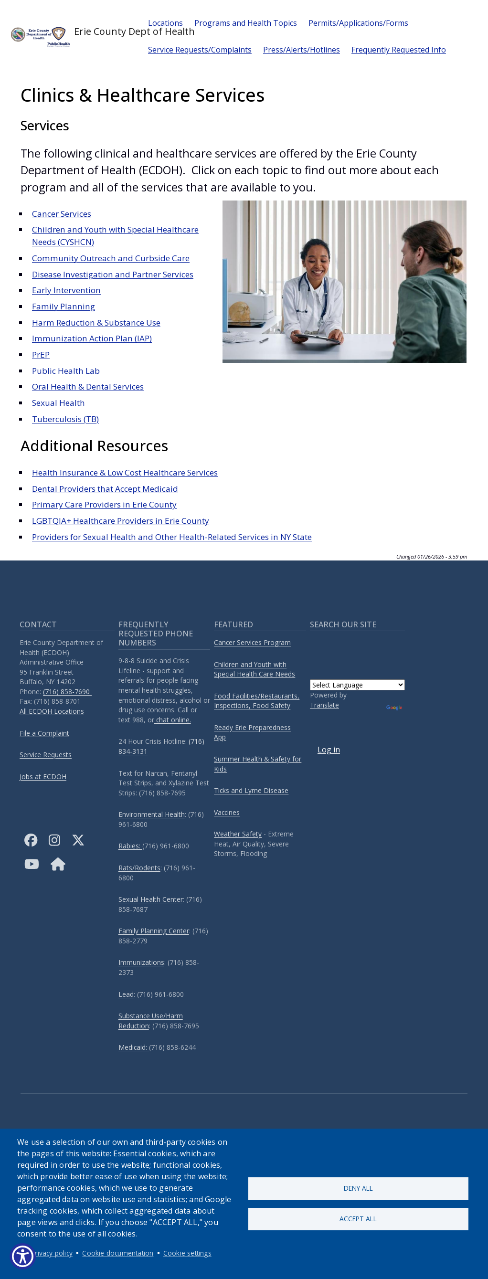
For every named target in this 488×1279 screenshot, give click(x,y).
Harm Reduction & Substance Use (96, 322)
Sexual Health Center (150, 899)
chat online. (172, 719)
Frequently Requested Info (398, 49)
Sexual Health (58, 402)
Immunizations (141, 962)
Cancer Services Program (252, 642)
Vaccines (227, 812)
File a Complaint (44, 733)
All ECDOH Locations (52, 711)
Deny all (358, 1188)
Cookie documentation (117, 1253)
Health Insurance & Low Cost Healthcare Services (125, 472)
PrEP (41, 354)
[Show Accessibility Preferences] (23, 1256)
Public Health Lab (66, 370)
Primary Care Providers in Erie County (104, 504)
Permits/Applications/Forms (358, 23)
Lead (126, 994)
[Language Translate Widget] (357, 684)
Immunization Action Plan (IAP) (92, 338)
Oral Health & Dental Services (88, 386)
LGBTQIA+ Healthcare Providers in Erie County (120, 520)
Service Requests (46, 754)
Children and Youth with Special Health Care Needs (254, 669)
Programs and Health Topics (245, 23)
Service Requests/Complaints (200, 49)
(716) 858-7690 (67, 691)
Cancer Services (61, 213)
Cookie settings (187, 1253)
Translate (324, 704)
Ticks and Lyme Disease (251, 790)
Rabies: (130, 845)
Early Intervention (66, 290)
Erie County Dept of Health (71, 36)
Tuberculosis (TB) (65, 418)
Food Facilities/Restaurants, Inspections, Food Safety (256, 700)
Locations (165, 23)
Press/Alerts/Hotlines (301, 49)
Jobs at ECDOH (43, 776)
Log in (329, 749)
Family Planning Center (153, 930)
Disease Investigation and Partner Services (112, 274)
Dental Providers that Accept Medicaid (105, 488)
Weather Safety (238, 833)
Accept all (358, 1219)
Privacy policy (52, 1253)
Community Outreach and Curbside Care (111, 258)
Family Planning (63, 306)
